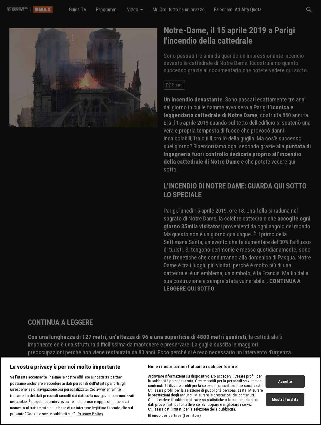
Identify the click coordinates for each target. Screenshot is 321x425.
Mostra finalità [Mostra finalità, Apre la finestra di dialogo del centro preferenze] (285, 402)
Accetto (285, 384)
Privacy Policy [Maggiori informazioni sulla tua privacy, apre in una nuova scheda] (90, 416)
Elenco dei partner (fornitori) (174, 418)
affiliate (84, 379)
